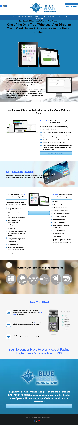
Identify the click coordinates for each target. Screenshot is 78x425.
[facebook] (1, 6)
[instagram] (37, 421)
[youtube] (39, 421)
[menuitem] (13, 16)
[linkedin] (6, 6)
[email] (4, 6)
